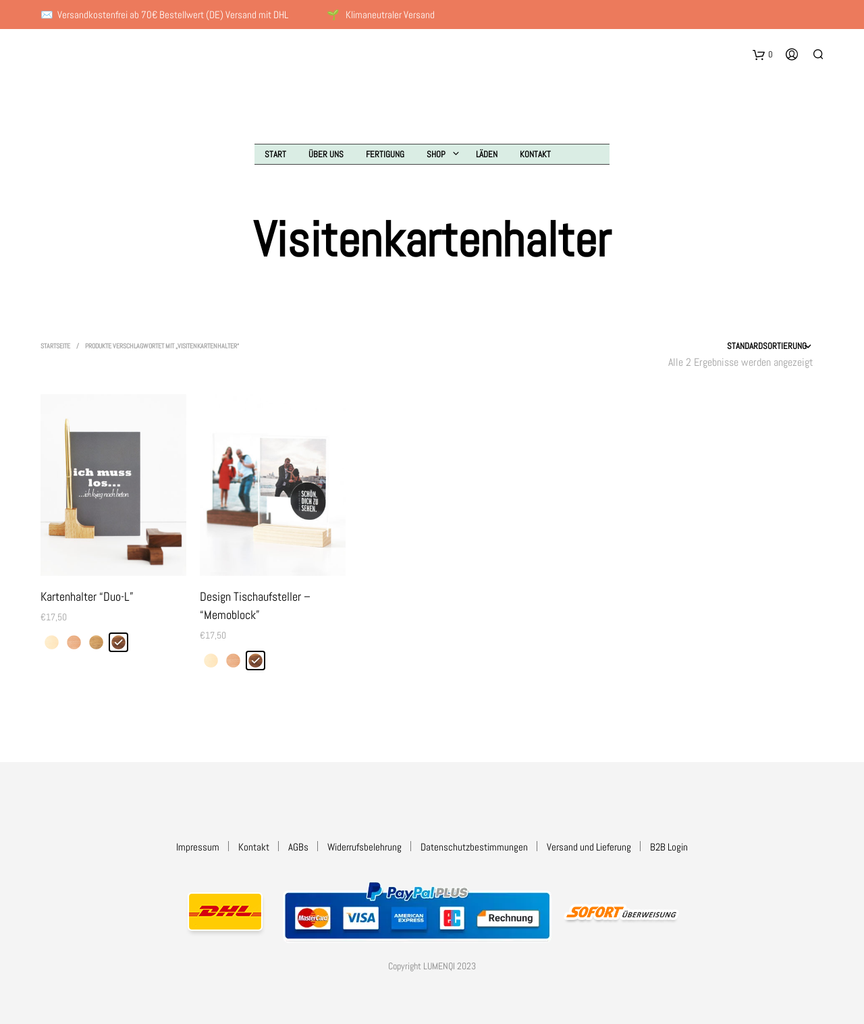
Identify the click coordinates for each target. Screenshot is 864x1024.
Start (275, 154)
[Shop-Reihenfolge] (734, 346)
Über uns (326, 154)
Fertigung (385, 154)
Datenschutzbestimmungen (474, 846)
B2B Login (669, 846)
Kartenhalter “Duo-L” (87, 596)
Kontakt (535, 154)
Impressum (197, 846)
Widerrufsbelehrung (364, 846)
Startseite (55, 346)
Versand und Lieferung (589, 846)
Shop (436, 154)
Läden (486, 154)
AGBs (298, 846)
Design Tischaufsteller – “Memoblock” (255, 605)
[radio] (51, 642)
